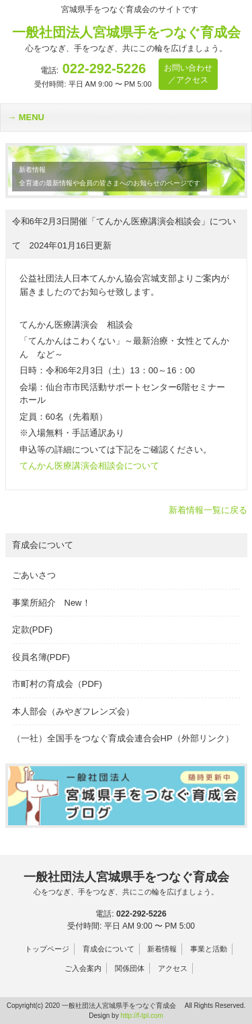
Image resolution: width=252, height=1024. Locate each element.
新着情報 (162, 949)
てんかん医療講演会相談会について (89, 466)
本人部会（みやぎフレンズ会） (73, 711)
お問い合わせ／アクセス (188, 74)
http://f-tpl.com (141, 1015)
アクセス (172, 968)
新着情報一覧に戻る (208, 510)
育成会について (108, 949)
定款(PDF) (32, 629)
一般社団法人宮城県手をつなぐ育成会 (126, 883)
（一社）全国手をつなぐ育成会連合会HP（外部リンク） (123, 738)
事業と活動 (208, 949)
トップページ (47, 949)
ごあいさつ (34, 575)
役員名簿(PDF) (41, 657)
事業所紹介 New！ (51, 603)
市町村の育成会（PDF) (57, 684)
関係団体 (129, 968)
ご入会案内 (83, 968)
